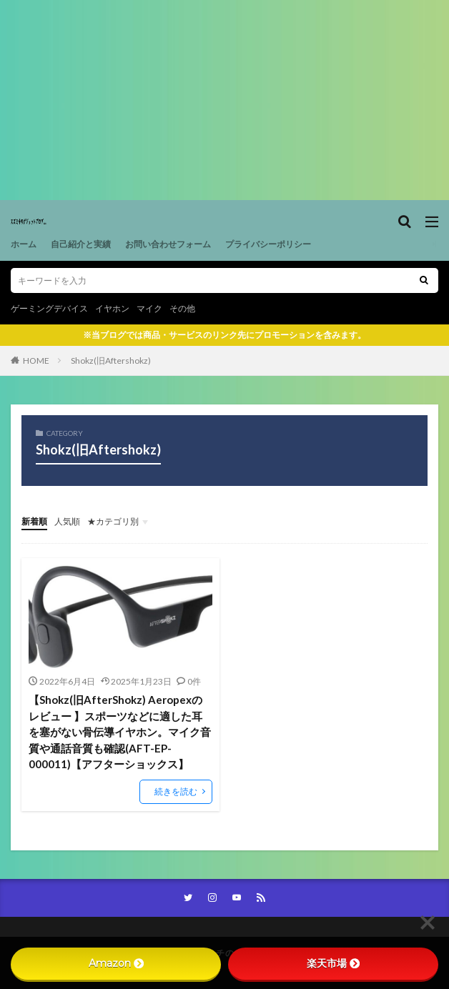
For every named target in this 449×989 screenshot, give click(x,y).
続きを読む (175, 791)
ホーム (23, 244)
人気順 (67, 521)
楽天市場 (333, 963)
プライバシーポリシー (268, 244)
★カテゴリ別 (113, 521)
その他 (182, 308)
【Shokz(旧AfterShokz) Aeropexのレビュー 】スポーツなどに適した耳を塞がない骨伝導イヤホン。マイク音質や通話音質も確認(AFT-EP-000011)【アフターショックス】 (120, 731)
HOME (36, 360)
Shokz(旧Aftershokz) (111, 360)
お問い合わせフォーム (168, 244)
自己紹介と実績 (81, 244)
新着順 (34, 521)
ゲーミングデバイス (49, 308)
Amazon (116, 963)
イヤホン (112, 308)
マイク (149, 308)
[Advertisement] (224, 100)
